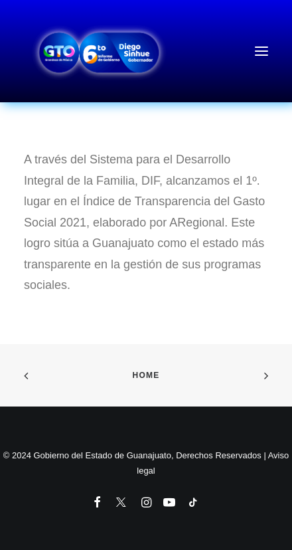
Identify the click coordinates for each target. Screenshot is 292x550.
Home (146, 375)
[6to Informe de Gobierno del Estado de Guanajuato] (146, 51)
